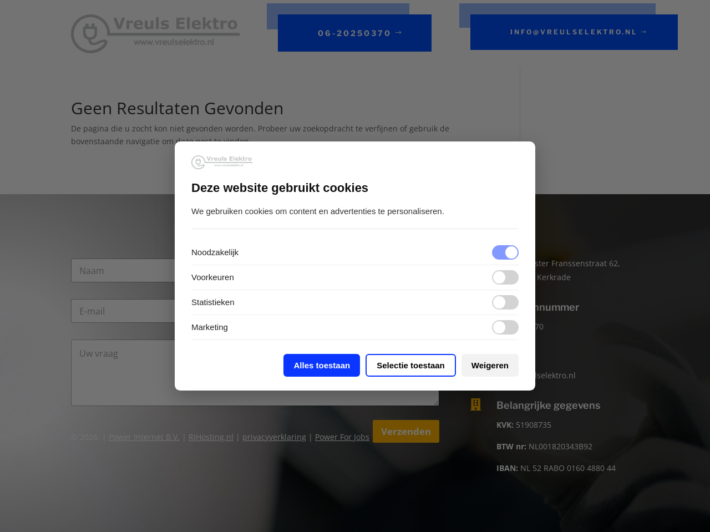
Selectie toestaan (411, 365)
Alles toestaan (321, 365)
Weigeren (490, 365)
